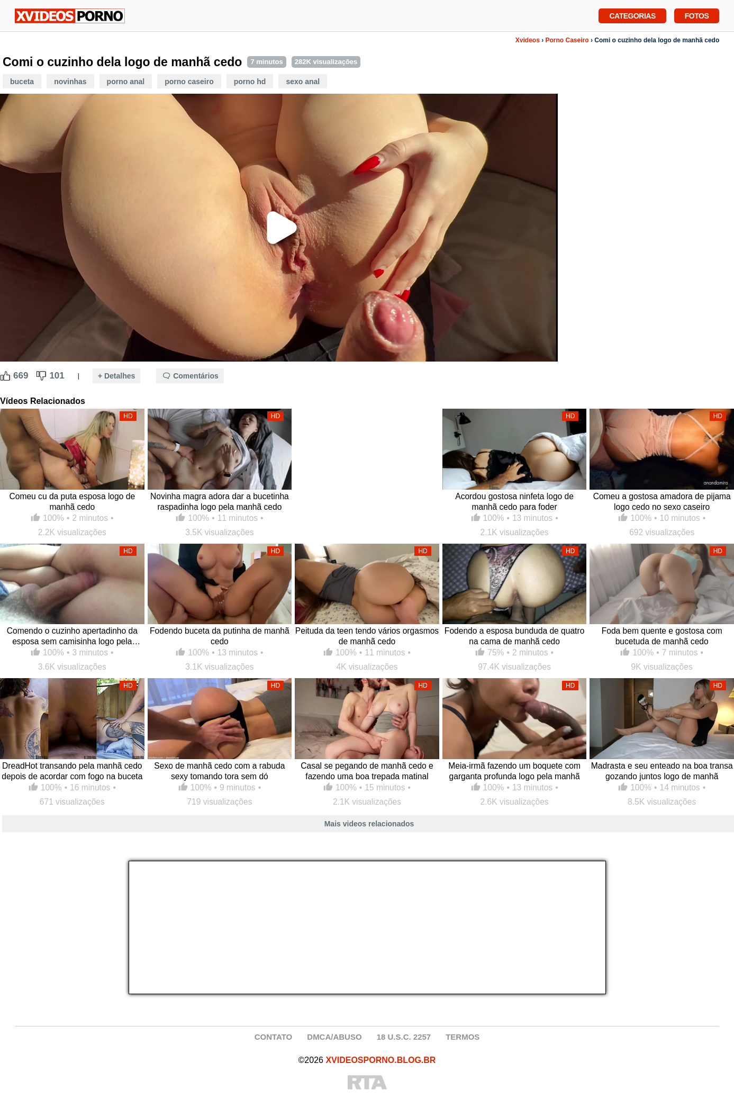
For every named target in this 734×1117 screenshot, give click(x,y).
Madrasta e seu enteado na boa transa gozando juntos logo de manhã (662, 771)
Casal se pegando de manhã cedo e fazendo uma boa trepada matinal (367, 771)
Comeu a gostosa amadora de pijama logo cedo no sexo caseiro (662, 501)
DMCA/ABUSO (334, 1036)
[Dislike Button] (41, 376)
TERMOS (462, 1036)
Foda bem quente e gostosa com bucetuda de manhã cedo (662, 636)
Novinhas (70, 81)
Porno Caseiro (567, 40)
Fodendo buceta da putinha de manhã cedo (219, 636)
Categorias (632, 15)
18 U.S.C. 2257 (404, 1036)
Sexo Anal (303, 81)
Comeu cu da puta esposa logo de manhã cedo (72, 501)
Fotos (697, 15)
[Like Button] (5, 376)
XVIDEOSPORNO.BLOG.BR (380, 1060)
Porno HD (250, 81)
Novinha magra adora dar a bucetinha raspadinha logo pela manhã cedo (219, 501)
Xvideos (527, 40)
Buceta (22, 81)
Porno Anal (126, 81)
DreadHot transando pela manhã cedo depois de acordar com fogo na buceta (72, 771)
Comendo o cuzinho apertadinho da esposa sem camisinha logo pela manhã (72, 636)
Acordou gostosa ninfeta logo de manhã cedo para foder (514, 501)
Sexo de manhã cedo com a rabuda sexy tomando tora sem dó (219, 771)
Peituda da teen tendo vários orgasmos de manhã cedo (367, 636)
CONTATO (274, 1036)
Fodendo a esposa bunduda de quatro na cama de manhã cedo (514, 636)
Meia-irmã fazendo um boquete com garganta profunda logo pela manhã (514, 771)
